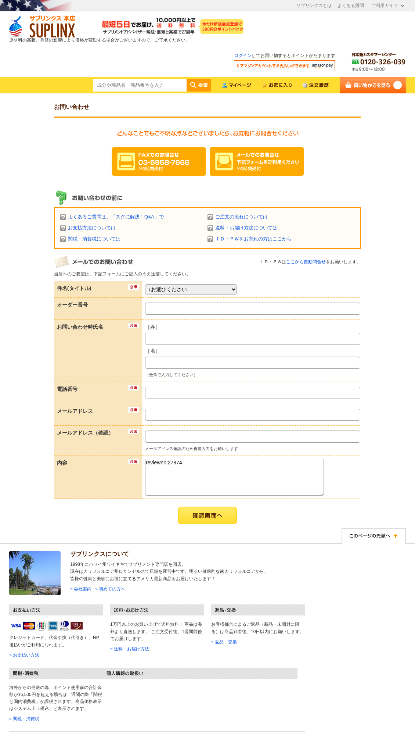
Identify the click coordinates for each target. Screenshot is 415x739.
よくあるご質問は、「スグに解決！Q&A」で (116, 216)
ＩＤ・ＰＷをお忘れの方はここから (253, 239)
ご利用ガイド (384, 5)
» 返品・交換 (224, 642)
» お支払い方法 (24, 655)
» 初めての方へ (110, 589)
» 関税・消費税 (24, 718)
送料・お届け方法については (246, 228)
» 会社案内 (80, 589)
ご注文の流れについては (241, 216)
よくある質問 (351, 5)
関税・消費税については (94, 239)
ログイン (243, 55)
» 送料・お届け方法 (129, 648)
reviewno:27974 (234, 477)
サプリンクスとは (314, 5)
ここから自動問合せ (306, 261)
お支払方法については (92, 228)
